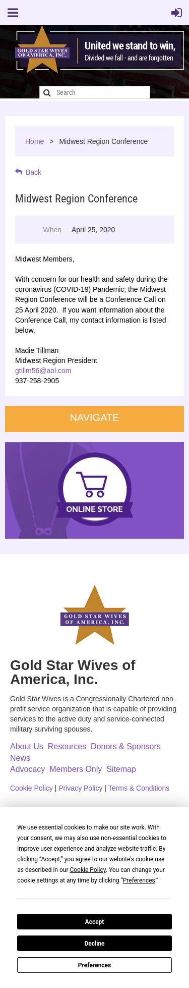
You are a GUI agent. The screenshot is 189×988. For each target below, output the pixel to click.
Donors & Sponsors (126, 746)
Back (33, 172)
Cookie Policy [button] (87, 869)
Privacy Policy (80, 788)
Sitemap (121, 769)
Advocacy (27, 769)
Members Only (75, 769)
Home (34, 141)
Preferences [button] (139, 880)
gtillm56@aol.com (43, 371)
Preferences (94, 965)
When (52, 230)
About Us (26, 746)
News (20, 758)
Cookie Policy (31, 788)
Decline (94, 943)
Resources (67, 746)
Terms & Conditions (138, 788)
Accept (94, 921)
